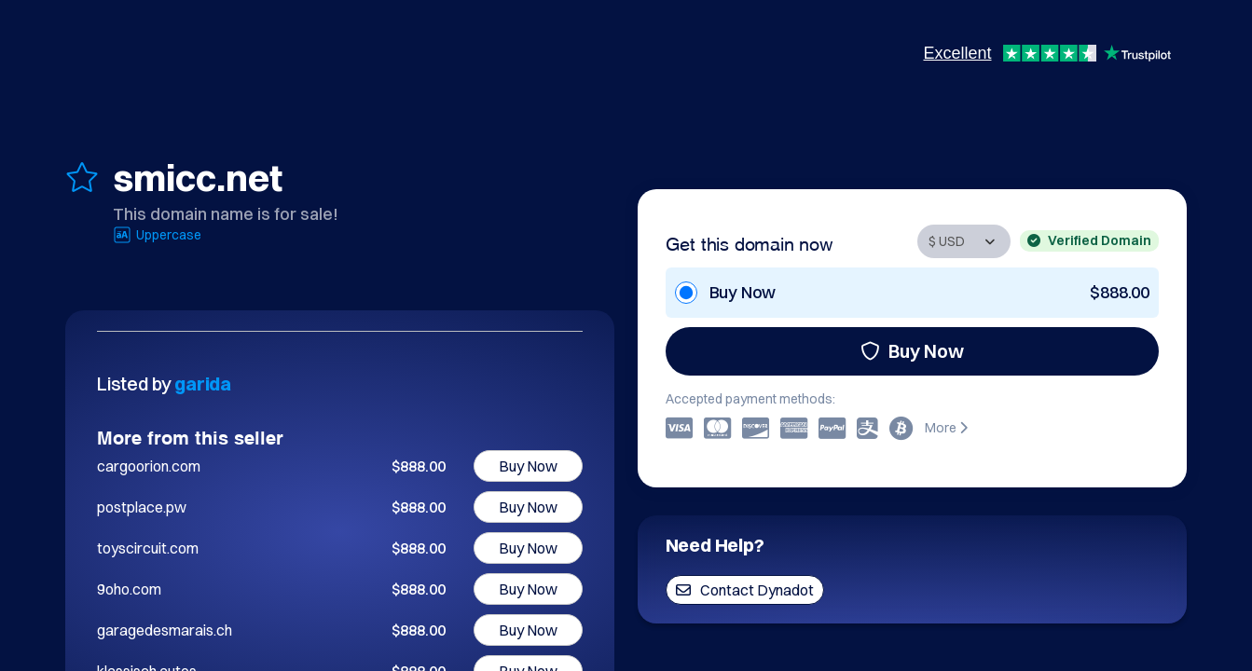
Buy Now (912, 351)
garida (202, 383)
